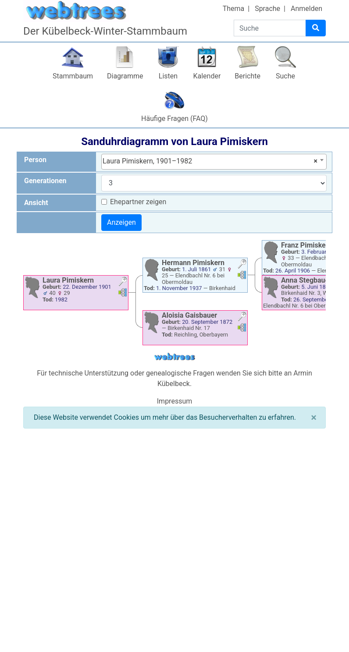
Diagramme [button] (125, 76)
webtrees (174, 356)
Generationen (45, 181)
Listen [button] (168, 76)
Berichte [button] (247, 76)
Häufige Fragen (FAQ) (174, 118)
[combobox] (214, 162)
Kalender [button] (207, 76)
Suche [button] (285, 76)
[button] (122, 282)
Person (35, 160)
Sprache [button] (267, 8)
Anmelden (306, 8)
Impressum (174, 401)
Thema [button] (234, 8)
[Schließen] (313, 417)
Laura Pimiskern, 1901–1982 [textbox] (210, 161)
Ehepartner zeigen (138, 202)
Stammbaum (73, 76)
